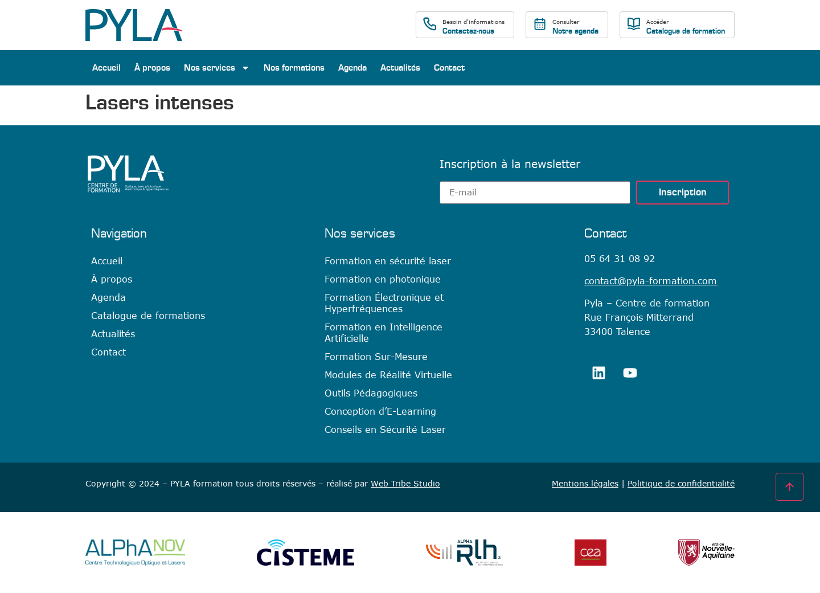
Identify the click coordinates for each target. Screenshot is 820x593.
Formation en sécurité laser (388, 261)
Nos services (217, 68)
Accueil (106, 68)
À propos (152, 68)
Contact (449, 68)
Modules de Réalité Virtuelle (388, 375)
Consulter (565, 21)
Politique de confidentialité (681, 483)
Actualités (400, 68)
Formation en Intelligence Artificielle (383, 332)
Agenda (352, 68)
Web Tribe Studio (405, 483)
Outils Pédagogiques (371, 393)
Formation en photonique (383, 279)
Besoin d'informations (473, 21)
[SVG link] (133, 25)
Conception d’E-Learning (380, 411)
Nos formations (294, 68)
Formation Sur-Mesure (376, 356)
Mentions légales (585, 483)
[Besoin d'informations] (430, 24)
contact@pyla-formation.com (650, 281)
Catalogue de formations (148, 315)
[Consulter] (540, 24)
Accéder (657, 21)
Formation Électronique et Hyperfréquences (384, 303)
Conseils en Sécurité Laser (385, 429)
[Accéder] (634, 24)
